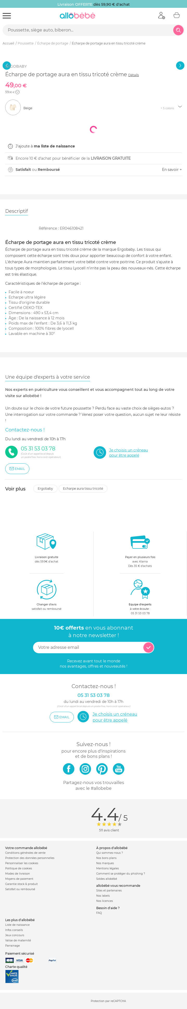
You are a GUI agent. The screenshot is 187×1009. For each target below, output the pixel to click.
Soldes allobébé (106, 879)
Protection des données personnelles (29, 858)
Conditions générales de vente (25, 853)
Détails (133, 75)
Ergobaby (45, 488)
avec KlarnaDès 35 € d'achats (140, 550)
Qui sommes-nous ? (109, 853)
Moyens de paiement (19, 879)
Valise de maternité (18, 940)
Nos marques (105, 863)
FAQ (99, 913)
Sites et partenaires (109, 890)
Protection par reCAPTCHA (108, 1001)
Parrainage (12, 945)
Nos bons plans (106, 858)
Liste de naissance (17, 925)
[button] (17, 92)
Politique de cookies (18, 868)
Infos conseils (14, 930)
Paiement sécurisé (19, 953)
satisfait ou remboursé (46, 595)
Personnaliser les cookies (21, 863)
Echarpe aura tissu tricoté (83, 488)
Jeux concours (14, 935)
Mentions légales (107, 868)
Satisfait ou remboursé (20, 889)
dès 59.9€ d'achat (46, 550)
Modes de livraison (17, 873)
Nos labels (103, 895)
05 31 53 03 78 (140, 613)
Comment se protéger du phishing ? (120, 873)
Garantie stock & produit (21, 884)
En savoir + (172, 169)
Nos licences (104, 901)
